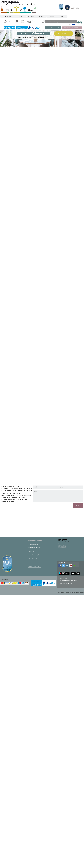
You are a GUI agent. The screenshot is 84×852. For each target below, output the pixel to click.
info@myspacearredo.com (68, 580)
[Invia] (78, 505)
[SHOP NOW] (63, 33)
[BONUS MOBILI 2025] (53, 27)
